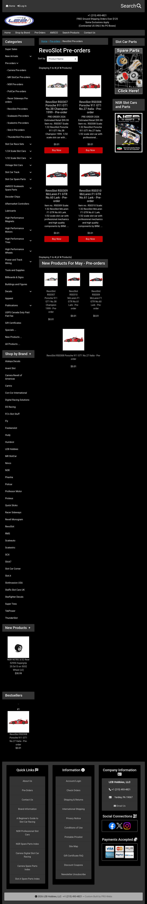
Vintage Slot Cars (18, 165)
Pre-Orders (40, 32)
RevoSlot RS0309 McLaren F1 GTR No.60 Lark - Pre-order (57, 196)
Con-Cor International (16, 392)
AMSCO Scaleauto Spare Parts (18, 188)
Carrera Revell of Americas (13, 377)
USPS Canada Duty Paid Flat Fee (17, 314)
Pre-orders (55, 41)
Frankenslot (11, 428)
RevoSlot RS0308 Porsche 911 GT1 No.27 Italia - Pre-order (18, 728)
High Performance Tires (18, 240)
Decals (18, 291)
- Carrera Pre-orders (15, 70)
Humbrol (9, 442)
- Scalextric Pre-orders (17, 123)
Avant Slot (10, 368)
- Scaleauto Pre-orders (17, 116)
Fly (6, 421)
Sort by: (42, 58)
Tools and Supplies (14, 270)
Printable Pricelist (73, 837)
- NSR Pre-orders (14, 84)
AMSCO (54, 32)
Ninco (8, 463)
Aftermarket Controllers (17, 203)
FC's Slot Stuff (12, 414)
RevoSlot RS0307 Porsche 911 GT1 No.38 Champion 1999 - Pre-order (57, 107)
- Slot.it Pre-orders (15, 130)
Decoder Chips (12, 196)
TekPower (10, 611)
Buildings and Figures (16, 284)
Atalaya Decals (12, 361)
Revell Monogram (14, 519)
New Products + (17, 628)
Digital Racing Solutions (17, 400)
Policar (8, 484)
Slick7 (8, 561)
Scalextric (10, 547)
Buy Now (56, 150)
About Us (27, 781)
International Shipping (73, 809)
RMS (7, 533)
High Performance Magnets (14, 219)
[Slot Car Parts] (128, 70)
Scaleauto (10, 540)
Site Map (73, 846)
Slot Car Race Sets (18, 144)
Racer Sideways (13, 512)
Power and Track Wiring (18, 261)
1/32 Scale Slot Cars (18, 158)
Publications (18, 305)
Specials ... (10, 330)
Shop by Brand (22, 32)
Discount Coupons (73, 865)
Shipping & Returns (73, 799)
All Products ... (12, 344)
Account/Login (73, 781)
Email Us (119, 806)
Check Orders (73, 790)
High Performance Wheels (18, 251)
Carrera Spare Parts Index (27, 868)
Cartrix (8, 385)
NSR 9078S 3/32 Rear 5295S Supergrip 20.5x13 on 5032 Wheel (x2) (18, 653)
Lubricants (10, 210)
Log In (22, 6)
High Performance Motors (18, 230)
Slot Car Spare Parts (18, 179)
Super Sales (11, 49)
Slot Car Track (18, 172)
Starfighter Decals (14, 596)
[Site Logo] (26, 19)
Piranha (9, 477)
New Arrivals (18, 56)
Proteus (9, 498)
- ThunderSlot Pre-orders (18, 137)
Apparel (9, 298)
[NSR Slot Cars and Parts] (128, 132)
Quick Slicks (11, 505)
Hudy (7, 435)
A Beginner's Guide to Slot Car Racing (27, 820)
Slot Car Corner (13, 568)
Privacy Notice (73, 818)
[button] (131, 6)
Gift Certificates (13, 323)
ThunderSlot (11, 618)
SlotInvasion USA (14, 582)
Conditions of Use (73, 827)
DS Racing (10, 407)
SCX (7, 554)
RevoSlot (9, 526)
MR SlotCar (11, 456)
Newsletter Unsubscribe (73, 874)
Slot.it (8, 575)
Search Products (71, 32)
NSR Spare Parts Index (27, 844)
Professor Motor (13, 491)
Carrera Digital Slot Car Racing (27, 855)
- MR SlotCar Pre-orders (17, 77)
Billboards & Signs (14, 277)
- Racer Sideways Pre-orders (16, 100)
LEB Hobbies (11, 449)
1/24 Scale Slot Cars (18, 151)
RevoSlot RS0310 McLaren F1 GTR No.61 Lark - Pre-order (90, 196)
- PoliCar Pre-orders (15, 91)
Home (10, 6)
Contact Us (89, 32)
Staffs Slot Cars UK (15, 589)
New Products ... (13, 337)
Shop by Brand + (18, 354)
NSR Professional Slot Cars (27, 833)
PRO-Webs (106, 896)
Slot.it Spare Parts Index (27, 878)
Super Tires (11, 604)
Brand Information (27, 809)
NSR (7, 470)
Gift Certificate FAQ (73, 855)
